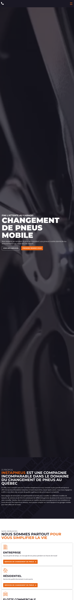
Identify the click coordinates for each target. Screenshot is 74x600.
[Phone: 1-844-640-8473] (2, 3)
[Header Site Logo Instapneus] (36, 4)
